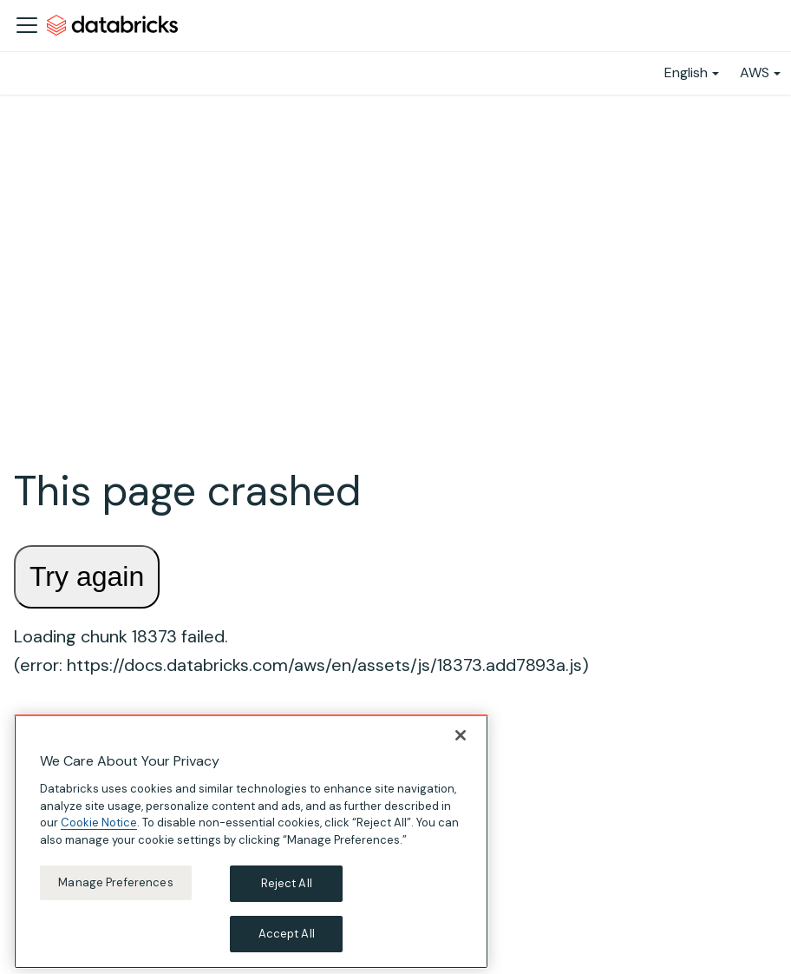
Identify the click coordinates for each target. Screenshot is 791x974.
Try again (86, 576)
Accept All (286, 938)
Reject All (286, 889)
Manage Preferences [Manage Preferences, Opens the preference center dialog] (115, 888)
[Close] (460, 740)
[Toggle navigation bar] (27, 25)
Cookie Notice (99, 828)
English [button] (686, 72)
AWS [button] (754, 72)
